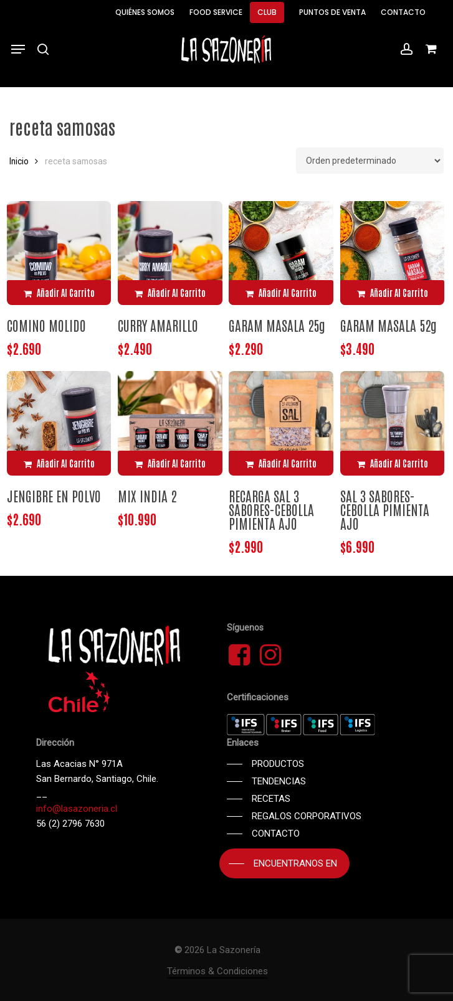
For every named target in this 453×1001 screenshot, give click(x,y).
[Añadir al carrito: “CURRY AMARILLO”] (170, 292)
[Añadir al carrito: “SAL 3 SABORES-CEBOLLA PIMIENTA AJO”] (392, 463)
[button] (18, 49)
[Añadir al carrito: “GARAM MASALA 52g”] (392, 292)
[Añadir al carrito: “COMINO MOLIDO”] (59, 292)
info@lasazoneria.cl (76, 808)
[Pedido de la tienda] (370, 161)
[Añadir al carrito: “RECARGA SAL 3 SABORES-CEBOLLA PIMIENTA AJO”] (281, 463)
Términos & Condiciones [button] (217, 971)
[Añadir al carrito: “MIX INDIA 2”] (170, 463)
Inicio (19, 161)
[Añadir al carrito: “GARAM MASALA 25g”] (281, 292)
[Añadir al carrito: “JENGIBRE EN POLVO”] (59, 463)
